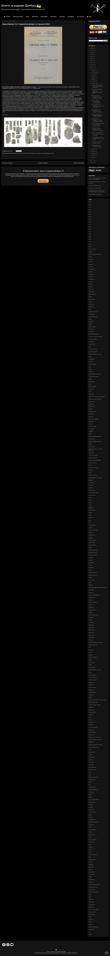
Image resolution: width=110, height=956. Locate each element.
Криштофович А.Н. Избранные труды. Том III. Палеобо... (97, 106)
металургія (91, 622)
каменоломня (92, 495)
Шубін (90, 922)
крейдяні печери (93, 552)
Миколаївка (91, 627)
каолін (90, 497)
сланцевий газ (92, 787)
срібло (90, 814)
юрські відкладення (93, 927)
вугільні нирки (92, 326)
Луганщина (91, 590)
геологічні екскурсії (93, 334)
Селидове (91, 764)
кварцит (91, 517)
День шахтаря (92, 386)
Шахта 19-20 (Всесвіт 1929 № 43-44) (96, 142)
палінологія (91, 682)
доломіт (91, 409)
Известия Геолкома (21, 153)
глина (90, 356)
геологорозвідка (93, 339)
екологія (91, 424)
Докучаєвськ (92, 406)
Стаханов (91, 824)
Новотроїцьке (92, 667)
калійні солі (91, 482)
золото (90, 465)
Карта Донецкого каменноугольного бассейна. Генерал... (97, 97)
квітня (93, 151)
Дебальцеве (92, 381)
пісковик (91, 714)
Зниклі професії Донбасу (95, 194)
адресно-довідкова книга (95, 254)
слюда (90, 794)
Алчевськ (91, 266)
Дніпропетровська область (95, 399)
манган (90, 605)
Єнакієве (91, 431)
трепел (90, 849)
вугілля (90, 324)
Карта (27, 16)
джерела (91, 389)
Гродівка (91, 371)
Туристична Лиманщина (95, 185)
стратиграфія (92, 829)
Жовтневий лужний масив (95, 436)
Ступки (90, 832)
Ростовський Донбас (31, 153)
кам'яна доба (92, 490)
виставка (91, 306)
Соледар (91, 804)
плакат (90, 719)
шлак (90, 917)
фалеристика (92, 859)
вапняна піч (91, 304)
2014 (91, 162)
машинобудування (93, 615)
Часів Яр (91, 899)
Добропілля (92, 401)
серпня (93, 79)
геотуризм (91, 341)
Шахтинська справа (93, 909)
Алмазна (91, 264)
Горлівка (91, 361)
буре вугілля (92, 299)
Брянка (90, 296)
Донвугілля (91, 414)
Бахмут (90, 286)
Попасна (91, 724)
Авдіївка (91, 251)
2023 (91, 54)
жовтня (93, 75)
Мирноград (91, 630)
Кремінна (91, 557)
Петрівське (91, 694)
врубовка (91, 321)
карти (90, 505)
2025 (91, 50)
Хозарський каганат (93, 887)
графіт (90, 369)
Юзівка (90, 924)
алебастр (91, 259)
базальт (91, 284)
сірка (90, 774)
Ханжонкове (92, 874)
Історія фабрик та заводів (95, 477)
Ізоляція (91, 470)
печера (90, 697)
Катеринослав (92, 510)
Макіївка (91, 600)
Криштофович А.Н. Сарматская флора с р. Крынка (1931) (97, 115)
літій (90, 582)
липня (93, 81)
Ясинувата (91, 929)
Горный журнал (92, 364)
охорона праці (92, 675)
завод (90, 444)
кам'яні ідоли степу (93, 492)
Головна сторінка (43, 163)
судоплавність (92, 834)
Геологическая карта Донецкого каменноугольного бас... (96, 91)
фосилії (91, 869)
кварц (90, 515)
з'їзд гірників (92, 439)
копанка (91, 537)
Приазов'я (91, 729)
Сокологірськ (92, 802)
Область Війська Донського (95, 669)
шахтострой (92, 914)
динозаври (91, 394)
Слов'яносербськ (93, 789)
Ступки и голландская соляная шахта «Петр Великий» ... (97, 86)
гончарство (91, 359)
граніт (90, 366)
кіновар (90, 527)
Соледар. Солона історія (95, 188)
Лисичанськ (91, 580)
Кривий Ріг (91, 562)
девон (90, 384)
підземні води (92, 712)
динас (90, 391)
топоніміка (91, 842)
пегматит (91, 689)
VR (89, 932)
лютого (93, 155)
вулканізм (91, 329)
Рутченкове (91, 752)
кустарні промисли (93, 575)
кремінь (91, 560)
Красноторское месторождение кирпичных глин (95, 101)
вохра (90, 319)
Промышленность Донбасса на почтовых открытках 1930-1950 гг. (97, 191)
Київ (90, 522)
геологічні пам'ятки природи (96, 336)
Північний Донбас (93, 702)
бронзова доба (92, 294)
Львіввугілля (92, 597)
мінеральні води (93, 645)
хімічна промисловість (94, 884)
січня (93, 157)
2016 (91, 69)
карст (90, 502)
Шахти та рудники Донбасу (18, 5)
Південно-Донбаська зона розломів (97, 699)
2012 (90, 211)
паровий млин (92, 687)
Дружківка (91, 421)
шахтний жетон (92, 912)
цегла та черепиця (93, 892)
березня (94, 153)
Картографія (44, 16)
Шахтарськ (91, 907)
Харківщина (92, 879)
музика (90, 654)
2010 (90, 207)
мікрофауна (92, 637)
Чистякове (91, 902)
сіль (90, 772)
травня (93, 149)
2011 (90, 209)
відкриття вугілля (93, 311)
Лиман (90, 577)
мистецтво (91, 632)
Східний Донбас (46, 153)
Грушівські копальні (93, 376)
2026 (91, 48)
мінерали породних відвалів (96, 642)
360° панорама (92, 249)
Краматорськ (92, 542)
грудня (93, 70)
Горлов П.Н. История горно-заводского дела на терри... (97, 134)
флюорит (91, 864)
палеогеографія (93, 679)
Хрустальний (92, 889)
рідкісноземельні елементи (95, 739)
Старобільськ (92, 819)
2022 (91, 56)
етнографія (91, 429)
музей (90, 652)
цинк (90, 894)
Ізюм (90, 472)
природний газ (92, 732)
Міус (90, 647)
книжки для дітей (93, 530)
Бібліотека (35, 16)
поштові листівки (93, 727)
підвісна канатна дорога (95, 704)
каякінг (90, 512)
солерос (91, 807)
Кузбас (90, 565)
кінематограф (92, 525)
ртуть (90, 749)
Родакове (91, 742)
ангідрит (91, 271)
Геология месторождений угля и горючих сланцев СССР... (97, 125)
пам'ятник (91, 684)
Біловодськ (91, 291)
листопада (94, 72)
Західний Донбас (93, 457)
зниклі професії (92, 462)
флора (52, 153)
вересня (94, 77)
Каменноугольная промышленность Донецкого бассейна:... (97, 129)
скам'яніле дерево (93, 777)
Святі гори (91, 762)
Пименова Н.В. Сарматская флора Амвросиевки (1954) (97, 120)
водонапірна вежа (93, 316)
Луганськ (91, 585)
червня (93, 83)
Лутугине (91, 592)
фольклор (91, 867)
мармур (91, 612)
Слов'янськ (91, 792)
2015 (91, 160)
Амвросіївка (8, 153)
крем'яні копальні (93, 555)
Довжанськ (91, 404)
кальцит (91, 487)
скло (90, 784)
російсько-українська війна (95, 744)
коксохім (91, 532)
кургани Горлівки (93, 572)
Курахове (91, 567)
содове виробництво (94, 799)
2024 (91, 52)
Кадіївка (91, 480)
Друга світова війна (93, 419)
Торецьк (91, 847)
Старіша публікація (78, 163)
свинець (91, 759)
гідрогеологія (92, 344)
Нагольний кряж (93, 657)
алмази (90, 261)
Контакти (80, 16)
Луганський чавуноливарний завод (97, 587)
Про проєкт (54, 16)
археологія (91, 279)
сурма (90, 837)
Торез (90, 844)
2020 (91, 60)
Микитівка (91, 625)
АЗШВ (90, 256)
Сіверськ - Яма (92, 769)
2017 (91, 66)
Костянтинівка (92, 540)
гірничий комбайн (93, 351)
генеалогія (91, 331)
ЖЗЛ (90, 434)
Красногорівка (92, 545)
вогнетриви (91, 314)
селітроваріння (92, 767)
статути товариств (93, 822)
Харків (90, 877)
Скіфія (90, 782)
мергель (91, 620)
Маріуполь (91, 607)
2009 (90, 204)
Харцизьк (91, 882)
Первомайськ (92, 692)
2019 (91, 62)
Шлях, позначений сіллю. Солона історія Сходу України (97, 178)
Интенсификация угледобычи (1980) (96, 146)
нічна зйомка (92, 662)
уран (90, 857)
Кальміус (91, 485)
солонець (91, 809)
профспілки (91, 734)
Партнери (62, 16)
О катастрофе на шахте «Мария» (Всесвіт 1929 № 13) (97, 138)
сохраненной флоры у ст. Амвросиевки (19, 105)
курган (90, 570)
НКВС (90, 664)
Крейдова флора (93, 550)
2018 (91, 64)
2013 (90, 214)
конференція (92, 535)
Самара (91, 754)
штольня (91, 919)
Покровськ (91, 722)
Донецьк (91, 416)
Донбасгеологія (92, 411)
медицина (91, 617)
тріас (90, 852)
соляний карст (92, 812)
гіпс (90, 346)
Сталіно (91, 817)
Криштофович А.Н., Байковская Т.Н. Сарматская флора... (97, 111)
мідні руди (91, 635)
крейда (90, 547)
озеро (90, 672)
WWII (90, 934)
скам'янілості (39, 153)
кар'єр (90, 500)
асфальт (91, 281)
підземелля (91, 709)
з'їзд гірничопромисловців (95, 441)
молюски (91, 650)
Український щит (93, 854)
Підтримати (71, 16)
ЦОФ (90, 897)
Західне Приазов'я (93, 455)
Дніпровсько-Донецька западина (97, 396)
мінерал (91, 640)
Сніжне (90, 797)
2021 (91, 58)
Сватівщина (92, 757)
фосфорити (91, 872)
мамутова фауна (93, 602)
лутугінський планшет (94, 595)
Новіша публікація (7, 163)
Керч (90, 520)
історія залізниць (93, 475)
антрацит (91, 276)
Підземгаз (91, 707)
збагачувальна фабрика (95, 460)
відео (90, 309)
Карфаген (91, 507)
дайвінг (90, 379)
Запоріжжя (91, 452)
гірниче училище (93, 349)
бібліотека (14, 153)
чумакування (92, 904)
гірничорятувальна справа (95, 354)
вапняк (90, 301)
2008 (90, 201)
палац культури (92, 677)
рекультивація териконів (95, 737)
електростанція (92, 426)
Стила (90, 827)
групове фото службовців (95, 374)
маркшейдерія (92, 610)
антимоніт (91, 274)
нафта (90, 660)
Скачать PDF (5, 114)
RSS (89, 16)
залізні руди (92, 446)
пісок (90, 717)
